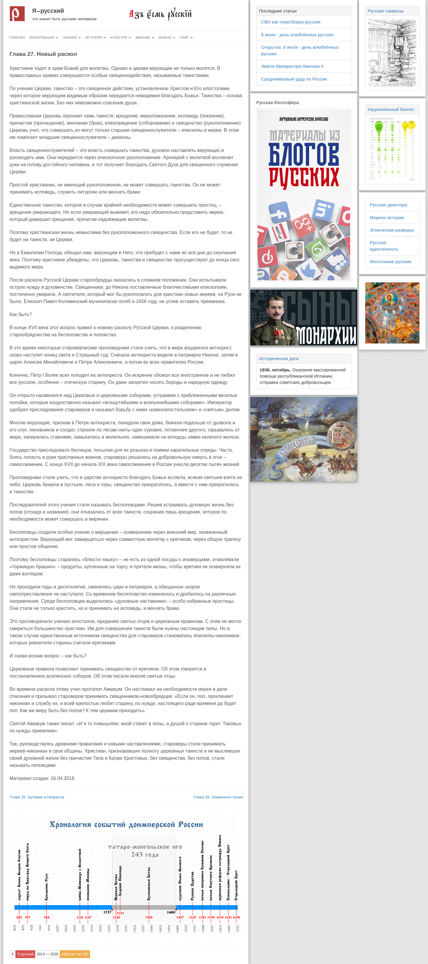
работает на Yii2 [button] (75, 954)
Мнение (145, 37)
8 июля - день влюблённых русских (297, 34)
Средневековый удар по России (294, 78)
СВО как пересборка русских (290, 21)
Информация (43, 37)
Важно (167, 37)
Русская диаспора (388, 204)
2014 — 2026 (47, 954)
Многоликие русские (391, 261)
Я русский (48, 10)
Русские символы (386, 10)
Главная (17, 37)
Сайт (186, 37)
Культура (120, 37)
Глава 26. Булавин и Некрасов (37, 797)
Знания (72, 37)
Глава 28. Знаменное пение (218, 797)
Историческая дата (278, 358)
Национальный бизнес (391, 109)
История (95, 37)
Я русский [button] (25, 954)
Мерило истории (387, 217)
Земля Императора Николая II (292, 66)
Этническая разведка (392, 230)
